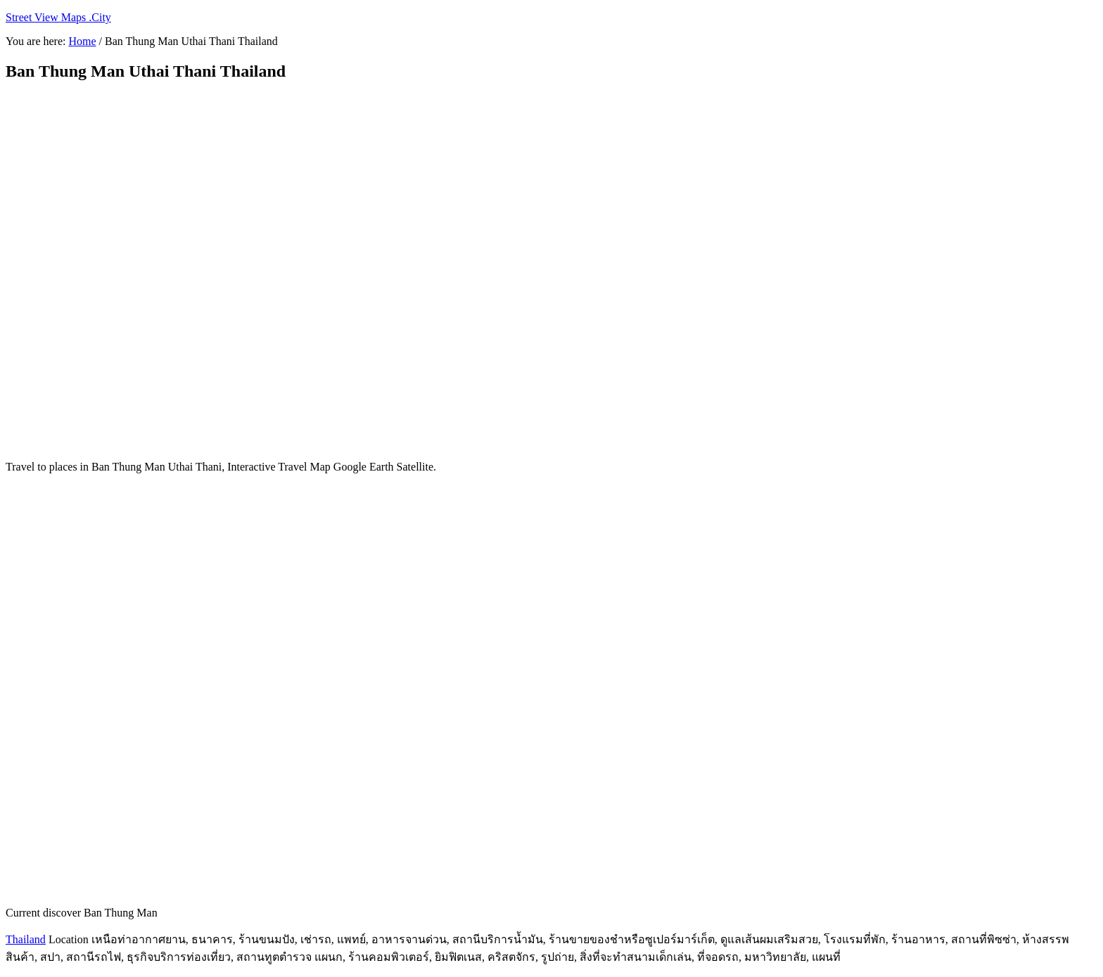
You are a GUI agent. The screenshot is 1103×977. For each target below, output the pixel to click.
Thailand (26, 939)
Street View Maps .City (58, 17)
